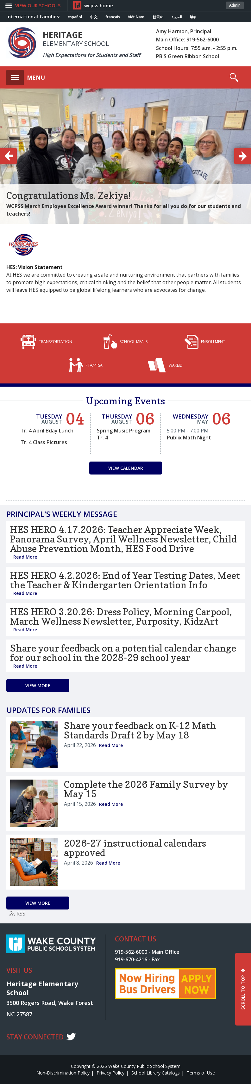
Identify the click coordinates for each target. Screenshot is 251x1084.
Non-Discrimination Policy (63, 1073)
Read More (25, 557)
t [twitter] (71, 1036)
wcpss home (98, 5)
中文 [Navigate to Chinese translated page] (93, 17)
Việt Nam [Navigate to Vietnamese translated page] (136, 17)
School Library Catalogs (155, 1073)
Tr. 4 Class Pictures (44, 442)
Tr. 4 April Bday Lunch (47, 430)
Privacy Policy (110, 1073)
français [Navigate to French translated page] (112, 17)
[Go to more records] (37, 685)
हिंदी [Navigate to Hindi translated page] (193, 17)
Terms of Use (201, 1073)
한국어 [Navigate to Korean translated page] (158, 17)
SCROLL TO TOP (243, 992)
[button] (36, 5)
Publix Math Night (189, 437)
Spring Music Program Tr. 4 (123, 434)
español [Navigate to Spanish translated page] (75, 17)
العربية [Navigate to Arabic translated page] (177, 17)
